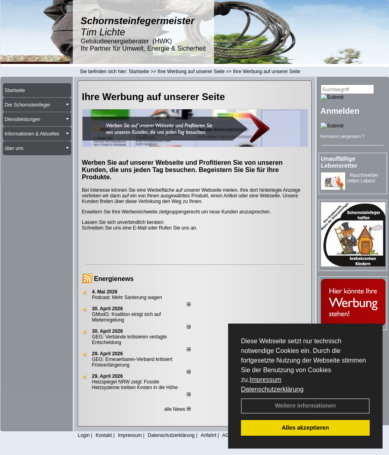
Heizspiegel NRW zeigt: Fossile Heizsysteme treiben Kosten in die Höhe (135, 384)
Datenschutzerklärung (272, 389)
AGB (227, 435)
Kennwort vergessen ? (342, 136)
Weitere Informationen (305, 405)
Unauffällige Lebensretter (339, 162)
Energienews (114, 278)
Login (84, 435)
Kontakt (104, 435)
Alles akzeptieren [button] (305, 427)
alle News (177, 409)
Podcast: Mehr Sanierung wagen (127, 297)
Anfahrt (208, 435)
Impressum (265, 379)
